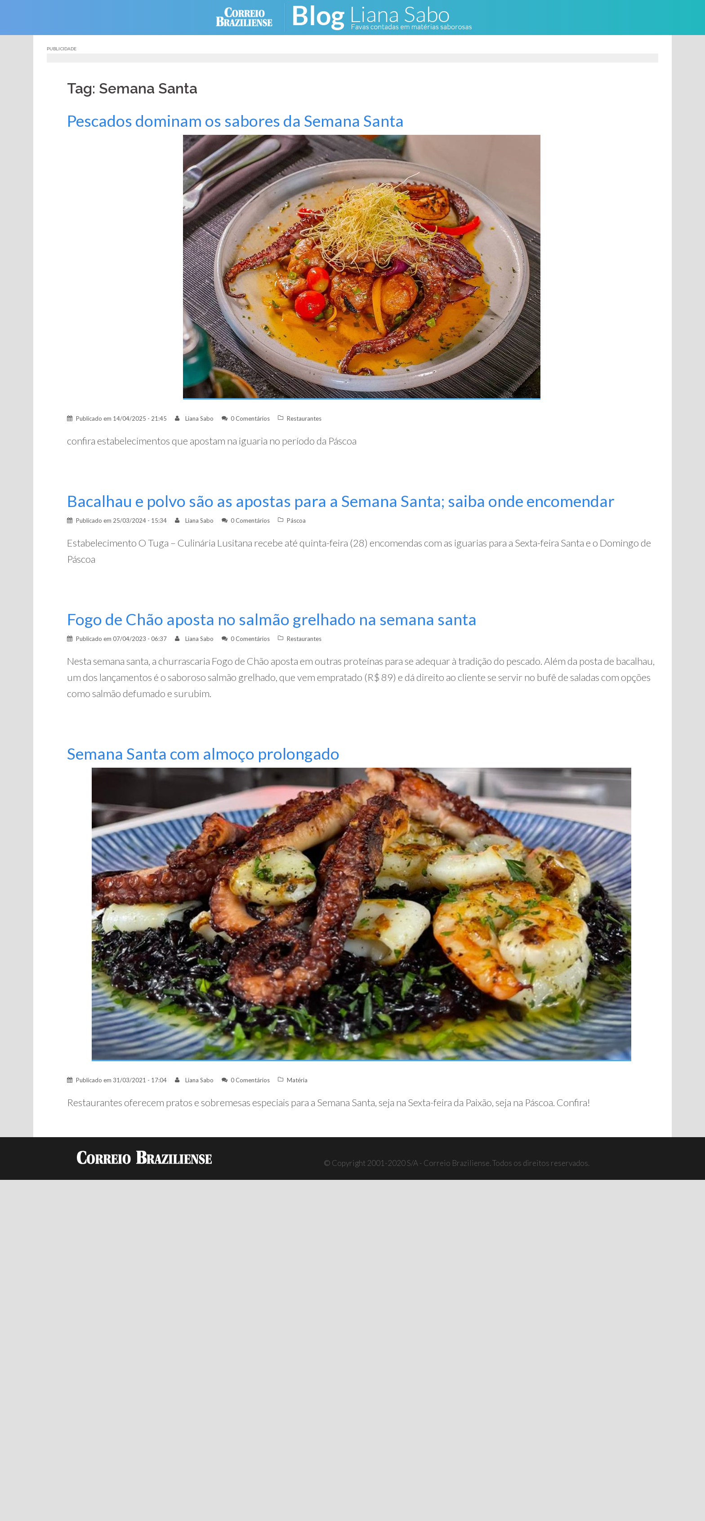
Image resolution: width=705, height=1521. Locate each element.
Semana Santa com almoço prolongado (203, 753)
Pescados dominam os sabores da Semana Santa (235, 120)
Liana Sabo (199, 418)
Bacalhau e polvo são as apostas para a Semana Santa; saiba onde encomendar (341, 501)
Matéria (297, 1080)
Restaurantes (304, 418)
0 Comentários (250, 418)
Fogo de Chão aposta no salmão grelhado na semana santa (272, 619)
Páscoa (296, 520)
